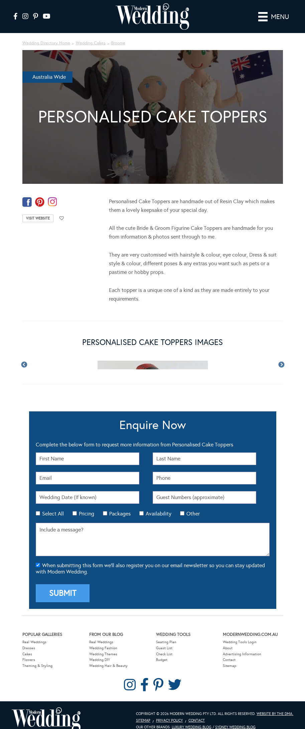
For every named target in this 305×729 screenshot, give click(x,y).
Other (193, 513)
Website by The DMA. (275, 714)
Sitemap (229, 666)
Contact (229, 660)
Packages (120, 513)
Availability (158, 513)
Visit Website (38, 218)
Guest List (164, 648)
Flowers (28, 660)
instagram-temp (52, 202)
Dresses (28, 648)
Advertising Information (242, 654)
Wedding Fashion (103, 648)
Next (281, 365)
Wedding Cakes (91, 43)
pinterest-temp (39, 202)
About (228, 648)
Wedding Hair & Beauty (108, 666)
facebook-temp (27, 202)
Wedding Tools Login (240, 642)
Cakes (27, 654)
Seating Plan (166, 642)
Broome (118, 43)
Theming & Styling (37, 666)
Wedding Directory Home (46, 43)
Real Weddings (34, 642)
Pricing (86, 513)
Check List (164, 654)
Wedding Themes (103, 654)
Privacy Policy (169, 720)
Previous (24, 365)
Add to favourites (61, 218)
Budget (161, 660)
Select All (53, 513)
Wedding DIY (99, 660)
